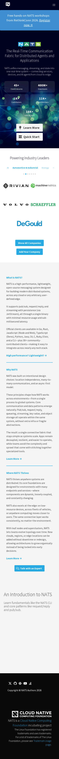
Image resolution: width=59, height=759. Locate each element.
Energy (45, 167)
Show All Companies (29, 243)
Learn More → (14, 458)
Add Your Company (29, 251)
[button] (54, 5)
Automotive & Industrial (25, 167)
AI (8, 167)
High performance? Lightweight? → (26, 355)
